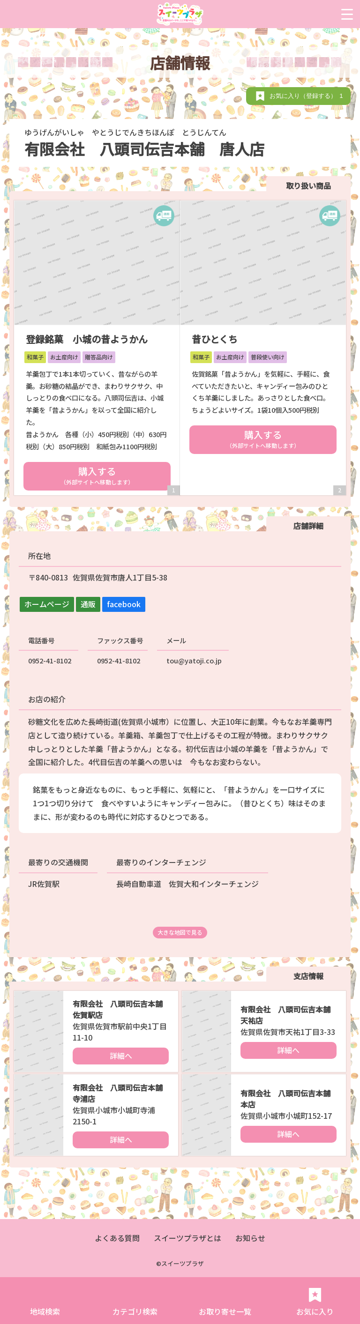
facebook (124, 604)
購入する (97, 475)
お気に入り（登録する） (308, 95)
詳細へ (121, 1055)
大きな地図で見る (180, 932)
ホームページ (46, 604)
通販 (88, 604)
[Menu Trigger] (347, 14)
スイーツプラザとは (187, 1237)
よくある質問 (117, 1237)
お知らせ (250, 1237)
